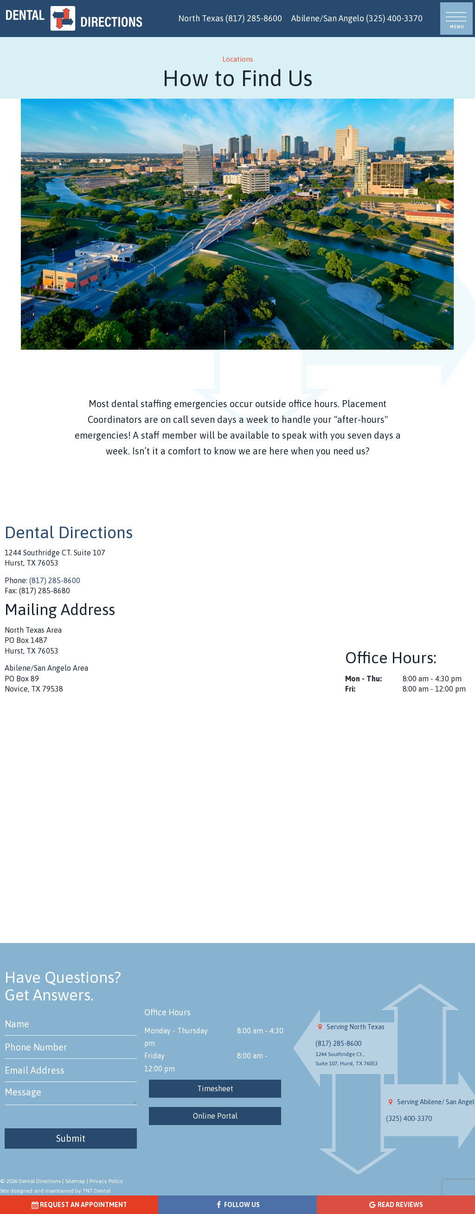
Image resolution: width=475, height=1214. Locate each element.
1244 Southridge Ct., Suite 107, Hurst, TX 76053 (346, 1059)
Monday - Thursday (176, 1030)
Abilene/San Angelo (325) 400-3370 (357, 18)
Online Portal (215, 1116)
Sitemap (75, 1181)
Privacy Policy (106, 1181)
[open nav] (456, 18)
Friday (154, 1055)
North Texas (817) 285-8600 (230, 18)
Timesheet (215, 1088)
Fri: (350, 689)
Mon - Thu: (363, 678)
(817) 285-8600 (54, 580)
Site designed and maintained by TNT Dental (55, 1191)
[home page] (74, 18)
